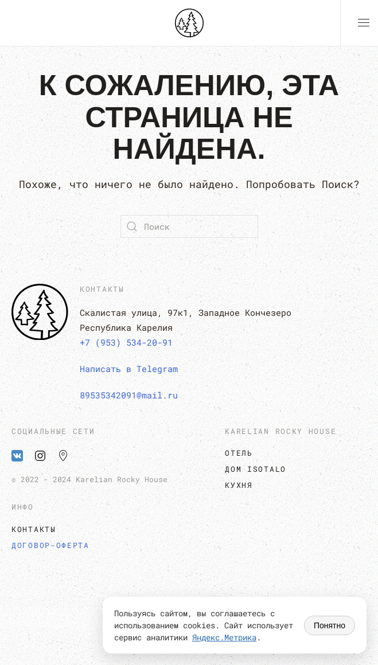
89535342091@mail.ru (129, 395)
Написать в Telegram (129, 368)
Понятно (329, 625)
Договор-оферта (50, 545)
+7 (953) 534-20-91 (126, 342)
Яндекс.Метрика (224, 637)
